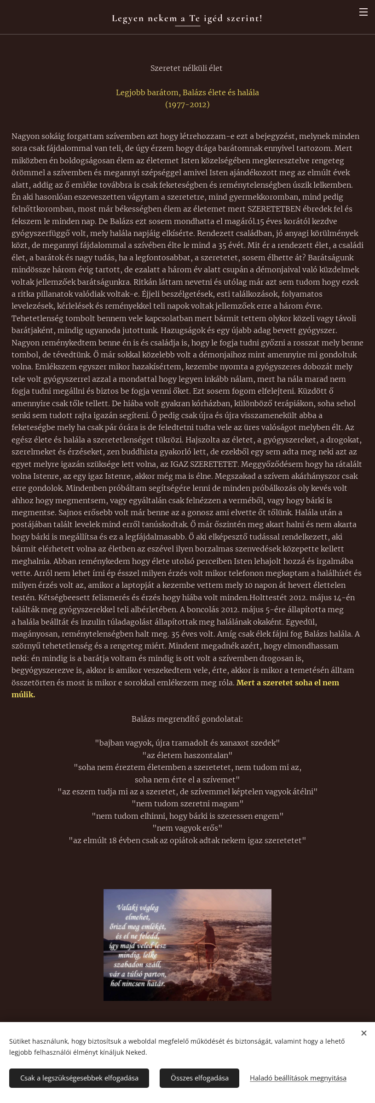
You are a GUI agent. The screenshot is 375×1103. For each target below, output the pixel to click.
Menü (363, 11)
